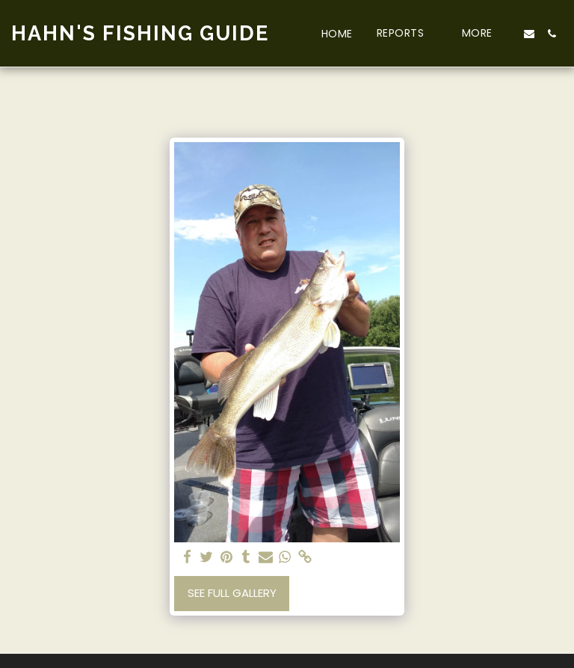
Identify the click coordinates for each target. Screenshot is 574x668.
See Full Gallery (232, 593)
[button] (407, 33)
